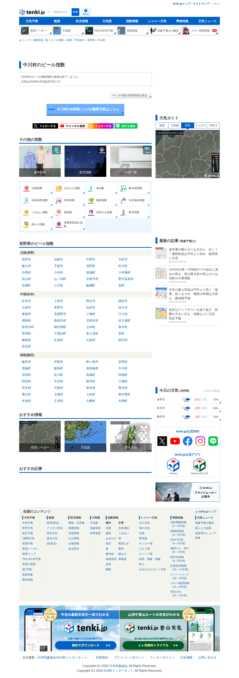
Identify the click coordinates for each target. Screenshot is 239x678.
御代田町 (60, 327)
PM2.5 (213, 125)
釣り (141, 564)
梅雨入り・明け (181, 550)
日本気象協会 (47, 657)
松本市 (26, 301)
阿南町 (123, 374)
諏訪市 (123, 301)
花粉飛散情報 (181, 524)
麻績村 (26, 340)
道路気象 (27, 574)
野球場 (143, 538)
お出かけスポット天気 (152, 569)
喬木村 (123, 387)
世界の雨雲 (29, 564)
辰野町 (123, 361)
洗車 (108, 564)
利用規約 (102, 657)
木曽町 (123, 400)
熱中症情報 (181, 559)
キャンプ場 (145, 553)
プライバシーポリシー (129, 657)
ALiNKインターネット (72, 657)
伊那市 (58, 361)
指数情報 (132, 21)
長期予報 (27, 543)
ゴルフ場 (144, 548)
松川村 (123, 266)
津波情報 (73, 533)
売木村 (26, 387)
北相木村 (92, 320)
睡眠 (108, 569)
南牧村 (26, 320)
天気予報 (32, 21)
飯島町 (58, 368)
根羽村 (90, 381)
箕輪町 (26, 368)
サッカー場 (145, 543)
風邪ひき (123, 543)
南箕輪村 (92, 368)
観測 (57, 21)
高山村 (26, 279)
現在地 (86, 14)
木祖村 (26, 400)
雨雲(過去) (53, 522)
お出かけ (111, 538)
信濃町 (26, 285)
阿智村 (26, 381)
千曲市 (58, 266)
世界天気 (27, 528)
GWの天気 (181, 541)
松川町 (58, 374)
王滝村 (58, 400)
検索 (75, 12)
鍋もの (122, 553)
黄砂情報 (27, 579)
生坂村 (58, 340)
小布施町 (124, 272)
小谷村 (58, 272)
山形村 (90, 340)
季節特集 (182, 21)
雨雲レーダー (30, 548)
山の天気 (144, 522)
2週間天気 (28, 538)
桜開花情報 (181, 533)
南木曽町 (124, 394)
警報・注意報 (76, 522)
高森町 (90, 374)
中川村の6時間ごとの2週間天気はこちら (88, 109)
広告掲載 (186, 657)
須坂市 (58, 259)
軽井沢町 (28, 327)
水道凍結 (123, 528)
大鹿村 (58, 394)
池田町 (90, 266)
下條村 (123, 381)
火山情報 (73, 538)
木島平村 (92, 279)
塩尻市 (90, 307)
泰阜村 (90, 387)
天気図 (107, 21)
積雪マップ (29, 553)
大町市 (123, 259)
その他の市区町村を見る (132, 95)
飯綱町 (90, 285)
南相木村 (60, 320)
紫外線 (110, 553)
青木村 (123, 327)
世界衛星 (95, 533)
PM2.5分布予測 (31, 559)
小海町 (90, 314)
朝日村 (123, 340)
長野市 (26, 259)
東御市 (26, 314)
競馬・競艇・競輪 (149, 559)
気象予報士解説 (204, 522)
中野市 (90, 259)
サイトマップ (201, 3)
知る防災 (73, 548)
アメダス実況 (55, 528)
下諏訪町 (60, 333)
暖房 (121, 548)
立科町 (90, 327)
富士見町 (92, 333)
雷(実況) (51, 543)
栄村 (121, 285)
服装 (108, 533)
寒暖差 (122, 559)
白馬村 (26, 272)
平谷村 (58, 381)
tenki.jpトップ (181, 3)
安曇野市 (60, 314)
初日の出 (181, 593)
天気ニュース (207, 21)
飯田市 (26, 361)
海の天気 (144, 528)
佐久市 (123, 307)
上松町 (90, 394)
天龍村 (58, 387)
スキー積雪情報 (181, 585)
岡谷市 (90, 301)
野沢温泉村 (126, 279)
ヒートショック (181, 576)
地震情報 (73, 528)
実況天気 (52, 533)
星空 (108, 543)
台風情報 (73, 543)
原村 (121, 333)
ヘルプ (216, 3)
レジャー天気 (157, 21)
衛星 (162, 125)
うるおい (123, 533)
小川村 (58, 285)
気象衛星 (95, 528)
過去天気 (52, 538)
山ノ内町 (60, 279)
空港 (141, 533)
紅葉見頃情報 (181, 567)
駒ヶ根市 (92, 361)
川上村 (123, 314)
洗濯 (108, 528)
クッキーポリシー (162, 657)
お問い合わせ (207, 657)
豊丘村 (26, 394)
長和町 (26, 333)
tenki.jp (32, 13)
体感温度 (111, 559)
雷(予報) (27, 569)
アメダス (200, 125)
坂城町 (90, 272)
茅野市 (58, 307)
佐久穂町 (124, 320)
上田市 (58, 301)
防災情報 (82, 21)
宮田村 (26, 374)
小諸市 (26, 307)
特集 (198, 537)
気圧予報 (27, 533)
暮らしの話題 (203, 528)
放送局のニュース (206, 533)
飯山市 (26, 266)
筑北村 (26, 346)
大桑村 (90, 400)
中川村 (123, 368)
